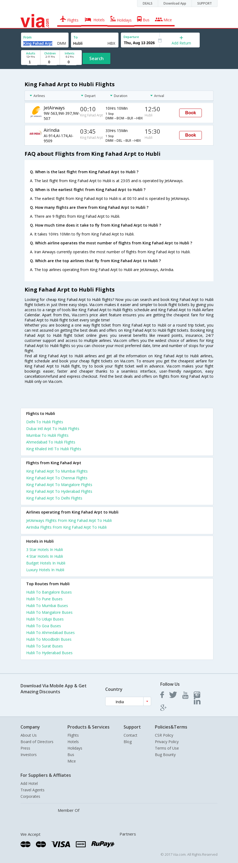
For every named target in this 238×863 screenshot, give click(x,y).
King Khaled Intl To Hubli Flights (53, 448)
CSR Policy (164, 735)
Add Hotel (29, 783)
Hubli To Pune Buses (44, 598)
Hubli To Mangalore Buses (49, 612)
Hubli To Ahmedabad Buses (50, 632)
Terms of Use (167, 748)
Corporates (30, 796)
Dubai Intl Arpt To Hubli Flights (52, 428)
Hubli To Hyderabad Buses (49, 652)
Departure (131, 37)
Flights (73, 735)
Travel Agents (33, 789)
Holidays (74, 748)
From (27, 37)
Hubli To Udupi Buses (45, 619)
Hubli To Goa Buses (43, 625)
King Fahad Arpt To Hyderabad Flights (59, 491)
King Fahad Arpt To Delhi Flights (54, 498)
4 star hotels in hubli (44, 556)
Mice (71, 761)
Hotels (73, 741)
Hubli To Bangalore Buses (49, 592)
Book (190, 112)
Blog (128, 741)
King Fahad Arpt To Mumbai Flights (57, 471)
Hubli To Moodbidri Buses (49, 639)
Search (96, 58)
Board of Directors (37, 741)
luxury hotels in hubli (45, 569)
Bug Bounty (165, 754)
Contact (130, 735)
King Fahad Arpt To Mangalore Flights (59, 484)
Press (25, 748)
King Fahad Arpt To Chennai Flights (56, 477)
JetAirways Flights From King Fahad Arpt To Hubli (69, 520)
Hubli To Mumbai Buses (47, 605)
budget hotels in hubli (45, 563)
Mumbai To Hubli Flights (47, 435)
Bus (70, 754)
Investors (29, 754)
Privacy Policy (167, 741)
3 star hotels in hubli (44, 549)
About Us (29, 735)
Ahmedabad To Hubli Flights (50, 442)
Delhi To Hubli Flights (44, 421)
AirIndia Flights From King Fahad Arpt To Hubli (66, 527)
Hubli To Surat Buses (44, 646)
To (75, 37)
